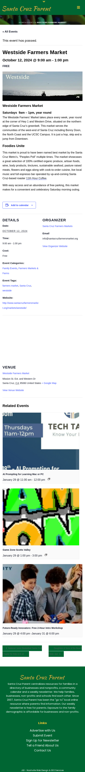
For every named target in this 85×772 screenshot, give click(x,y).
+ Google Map (49, 383)
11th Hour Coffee (36, 178)
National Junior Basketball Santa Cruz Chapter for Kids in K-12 (22, 651)
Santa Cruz (25, 285)
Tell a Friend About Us (43, 745)
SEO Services (57, 770)
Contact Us (42, 750)
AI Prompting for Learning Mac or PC (23, 474)
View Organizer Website (55, 246)
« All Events (10, 31)
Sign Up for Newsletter (42, 740)
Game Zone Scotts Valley (17, 550)
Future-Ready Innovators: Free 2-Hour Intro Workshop (33, 628)
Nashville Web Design (37, 770)
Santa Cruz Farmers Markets (58, 226)
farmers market (10, 285)
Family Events (10, 268)
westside (7, 290)
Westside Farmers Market (16, 373)
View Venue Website (13, 390)
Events (31, 22)
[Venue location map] (42, 339)
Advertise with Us (42, 730)
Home (22, 22)
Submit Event (42, 735)
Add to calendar (20, 205)
